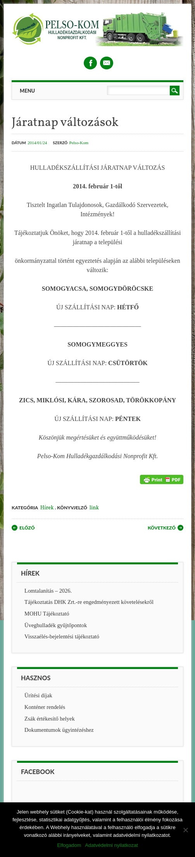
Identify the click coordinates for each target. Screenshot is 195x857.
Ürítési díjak (38, 695)
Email (106, 63)
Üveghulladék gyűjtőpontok (55, 625)
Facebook (90, 63)
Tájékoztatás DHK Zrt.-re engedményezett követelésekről (89, 602)
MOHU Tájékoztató (46, 613)
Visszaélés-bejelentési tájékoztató (61, 636)
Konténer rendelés (44, 707)
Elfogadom (69, 845)
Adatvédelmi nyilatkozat (111, 845)
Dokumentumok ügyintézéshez (59, 730)
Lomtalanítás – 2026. (48, 591)
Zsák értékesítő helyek (49, 719)
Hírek (47, 508)
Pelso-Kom (79, 142)
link (94, 508)
